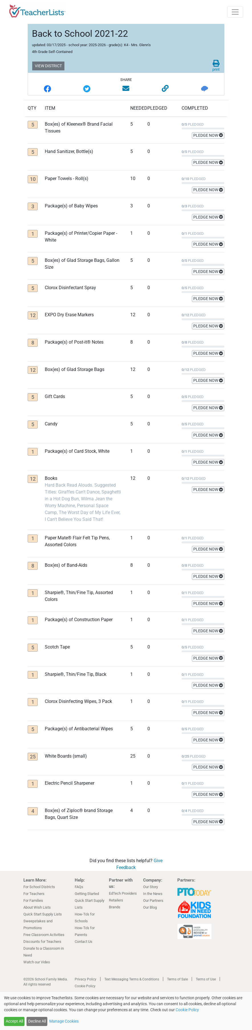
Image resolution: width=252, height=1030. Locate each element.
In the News (152, 894)
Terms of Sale (177, 979)
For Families (33, 900)
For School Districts (39, 887)
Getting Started (87, 894)
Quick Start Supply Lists (42, 914)
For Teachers (33, 894)
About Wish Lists (37, 907)
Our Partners (153, 900)
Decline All (37, 1021)
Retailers (116, 900)
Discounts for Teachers (42, 941)
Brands (114, 907)
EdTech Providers (123, 893)
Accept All (14, 1021)
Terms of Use (206, 979)
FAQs (79, 887)
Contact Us (83, 941)
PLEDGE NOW (208, 135)
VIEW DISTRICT (48, 66)
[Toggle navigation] (235, 12)
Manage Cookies (64, 1021)
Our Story (150, 887)
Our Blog (150, 907)
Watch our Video (36, 962)
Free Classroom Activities (43, 935)
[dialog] (126, 1011)
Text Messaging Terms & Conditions (131, 979)
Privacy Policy (85, 979)
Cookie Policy (85, 986)
